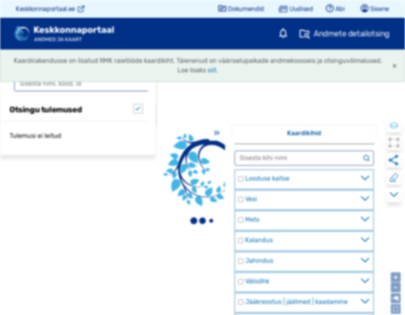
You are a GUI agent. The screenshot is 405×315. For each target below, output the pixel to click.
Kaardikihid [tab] (304, 133)
